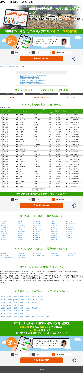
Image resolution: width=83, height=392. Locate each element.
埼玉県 (23, 299)
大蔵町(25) (37, 221)
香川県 (9, 313)
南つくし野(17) (5, 233)
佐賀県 (9, 316)
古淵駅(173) (37, 253)
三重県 (15, 305)
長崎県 (15, 316)
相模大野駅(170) (72, 253)
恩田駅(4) (70, 255)
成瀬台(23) (54, 229)
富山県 (21, 302)
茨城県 (29, 299)
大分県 (28, 316)
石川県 (28, 302)
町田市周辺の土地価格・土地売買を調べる (30, 78)
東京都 (3, 299)
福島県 (40, 296)
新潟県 (15, 302)
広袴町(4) (37, 231)
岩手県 (15, 296)
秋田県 (28, 296)
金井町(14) (37, 223)
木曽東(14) (37, 237)
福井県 (34, 302)
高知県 (21, 313)
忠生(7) (69, 225)
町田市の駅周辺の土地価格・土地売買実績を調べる (33, 80)
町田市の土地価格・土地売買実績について (30, 82)
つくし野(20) (21, 227)
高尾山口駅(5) (55, 253)
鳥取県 (3, 311)
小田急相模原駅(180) (56, 255)
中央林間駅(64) (22, 255)
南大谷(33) (70, 231)
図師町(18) (54, 225)
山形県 (34, 296)
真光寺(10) (54, 235)
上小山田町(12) (72, 223)
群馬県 (41, 299)
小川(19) (53, 221)
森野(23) (70, 233)
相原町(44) (4, 221)
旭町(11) (20, 221)
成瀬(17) (20, 229)
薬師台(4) (3, 235)
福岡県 (3, 316)
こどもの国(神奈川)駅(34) (8, 257)
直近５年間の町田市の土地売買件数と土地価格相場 (33, 75)
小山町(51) (4, 223)
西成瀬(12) (37, 239)
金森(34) (53, 223)
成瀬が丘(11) (37, 229)
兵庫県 (15, 308)
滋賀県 (28, 308)
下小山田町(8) (21, 225)
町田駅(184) (21, 253)
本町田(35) (54, 231)
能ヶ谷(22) (54, 237)
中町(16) (3, 229)
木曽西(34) (21, 237)
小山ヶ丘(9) (4, 237)
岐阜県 (9, 305)
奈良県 (21, 308)
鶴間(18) (53, 227)
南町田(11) (54, 239)
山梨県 (3, 302)
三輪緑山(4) (54, 233)
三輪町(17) (37, 233)
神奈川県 (9, 299)
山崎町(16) (37, 235)
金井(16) (20, 223)
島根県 (9, 311)
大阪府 (3, 308)
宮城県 (21, 296)
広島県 (21, 311)
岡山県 (15, 311)
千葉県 (16, 299)
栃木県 (35, 299)
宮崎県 (34, 316)
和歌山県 (34, 308)
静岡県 (21, 305)
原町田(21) (4, 231)
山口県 (28, 311)
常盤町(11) (70, 227)
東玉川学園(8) (21, 231)
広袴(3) (69, 235)
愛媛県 (15, 313)
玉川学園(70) (4, 227)
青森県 (9, 296)
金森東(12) (4, 239)
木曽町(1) (3, 225)
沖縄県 (47, 316)
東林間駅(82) (4, 255)
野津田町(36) (71, 229)
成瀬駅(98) (4, 253)
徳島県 (3, 313)
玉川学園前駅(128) (39, 255)
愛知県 (3, 305)
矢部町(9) (20, 235)
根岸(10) (70, 237)
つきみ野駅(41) (22, 257)
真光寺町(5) (37, 225)
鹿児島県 (40, 316)
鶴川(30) (36, 227)
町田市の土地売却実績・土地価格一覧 (29, 77)
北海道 (3, 296)
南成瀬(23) (21, 233)
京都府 (9, 308)
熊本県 (21, 316)
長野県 (9, 302)
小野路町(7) (71, 221)
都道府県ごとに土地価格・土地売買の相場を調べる (33, 83)
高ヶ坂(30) (21, 239)
